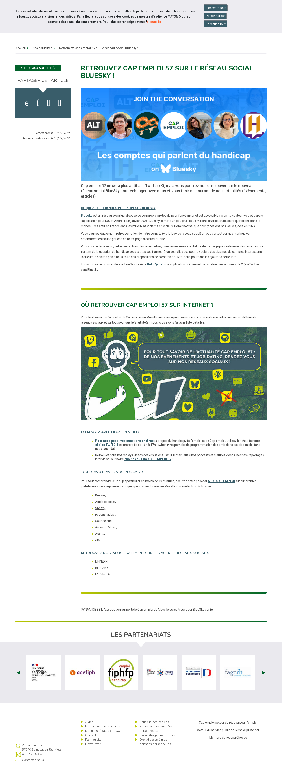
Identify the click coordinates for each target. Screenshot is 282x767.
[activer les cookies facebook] (27, 102)
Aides (89, 722)
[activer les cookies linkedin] (37, 102)
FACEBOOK (103, 574)
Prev (18, 672)
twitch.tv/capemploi (172, 445)
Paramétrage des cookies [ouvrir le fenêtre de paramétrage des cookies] (157, 735)
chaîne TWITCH (106, 445)
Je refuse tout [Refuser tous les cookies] (216, 24)
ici (212, 609)
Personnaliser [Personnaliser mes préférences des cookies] (215, 16)
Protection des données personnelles (156, 728)
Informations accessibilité (102, 726)
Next (263, 672)
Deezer (100, 495)
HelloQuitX (155, 264)
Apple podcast (105, 501)
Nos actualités (42, 48)
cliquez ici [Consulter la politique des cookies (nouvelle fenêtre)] (154, 22)
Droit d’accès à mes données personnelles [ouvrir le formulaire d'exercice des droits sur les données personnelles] (155, 742)
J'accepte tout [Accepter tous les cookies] (216, 8)
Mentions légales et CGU (102, 731)
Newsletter (93, 744)
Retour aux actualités (38, 68)
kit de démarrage (206, 246)
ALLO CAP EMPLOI (221, 481)
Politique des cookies (154, 722)
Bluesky (86, 215)
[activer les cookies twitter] (49, 102)
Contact (90, 735)
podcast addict (105, 514)
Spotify (100, 508)
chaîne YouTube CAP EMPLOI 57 (147, 459)
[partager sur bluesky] (59, 102)
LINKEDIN (101, 561)
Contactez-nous (33, 760)
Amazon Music (105, 527)
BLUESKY (101, 568)
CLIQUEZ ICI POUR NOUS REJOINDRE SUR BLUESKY (118, 208)
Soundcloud (103, 521)
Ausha (99, 533)
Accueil (20, 48)
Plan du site (93, 740)
